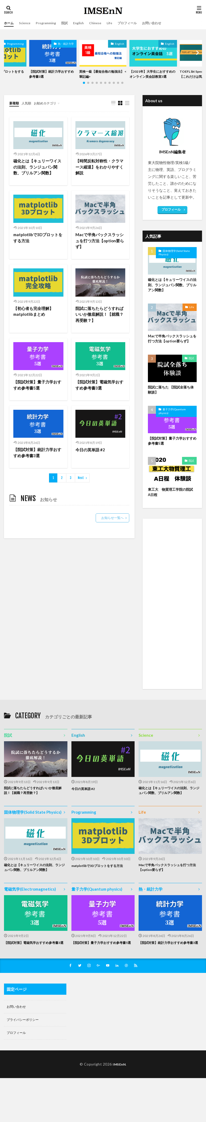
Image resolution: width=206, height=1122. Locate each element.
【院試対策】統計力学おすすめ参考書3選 (51, 75)
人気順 (28, 110)
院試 (72, 23)
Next (81, 490)
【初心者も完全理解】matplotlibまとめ (34, 321)
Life (122, 23)
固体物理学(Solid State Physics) (174, 259)
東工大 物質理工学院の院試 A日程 (172, 508)
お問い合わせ (169, 23)
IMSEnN (119, 1103)
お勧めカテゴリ (50, 110)
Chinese (106, 23)
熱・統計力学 (66, 43)
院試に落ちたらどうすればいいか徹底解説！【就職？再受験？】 (98, 324)
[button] (9, 56)
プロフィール (141, 23)
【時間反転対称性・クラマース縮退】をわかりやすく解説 (98, 175)
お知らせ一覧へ (112, 529)
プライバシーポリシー (25, 1058)
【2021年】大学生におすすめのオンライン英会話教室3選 (153, 77)
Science (27, 23)
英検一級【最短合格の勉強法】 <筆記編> (101, 75)
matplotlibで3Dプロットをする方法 (37, 246)
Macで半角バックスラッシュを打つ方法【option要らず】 (99, 249)
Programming (51, 23)
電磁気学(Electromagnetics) (30, 920)
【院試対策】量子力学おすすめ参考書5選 (36, 395)
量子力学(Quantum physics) (172, 426)
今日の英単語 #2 (91, 460)
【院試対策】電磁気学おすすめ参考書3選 (98, 395)
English (87, 23)
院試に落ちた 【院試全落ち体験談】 (170, 405)
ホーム (9, 23)
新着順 (15, 110)
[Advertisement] (172, 626)
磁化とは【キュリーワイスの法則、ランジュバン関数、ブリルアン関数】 (36, 175)
